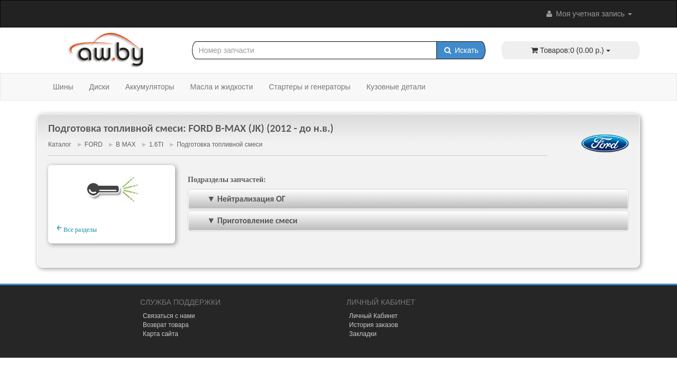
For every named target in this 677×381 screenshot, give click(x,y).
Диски (99, 87)
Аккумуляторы (150, 87)
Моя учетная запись (588, 14)
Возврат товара (166, 325)
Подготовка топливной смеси (219, 144)
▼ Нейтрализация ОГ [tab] (239, 199)
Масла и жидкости (221, 87)
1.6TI (156, 144)
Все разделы (77, 228)
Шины (63, 87)
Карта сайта (160, 334)
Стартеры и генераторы (309, 87)
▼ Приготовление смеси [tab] (245, 220)
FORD (94, 144)
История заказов (373, 325)
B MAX (125, 144)
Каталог (59, 144)
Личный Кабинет (373, 316)
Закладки (363, 334)
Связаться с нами (169, 316)
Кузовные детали (396, 87)
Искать (461, 50)
